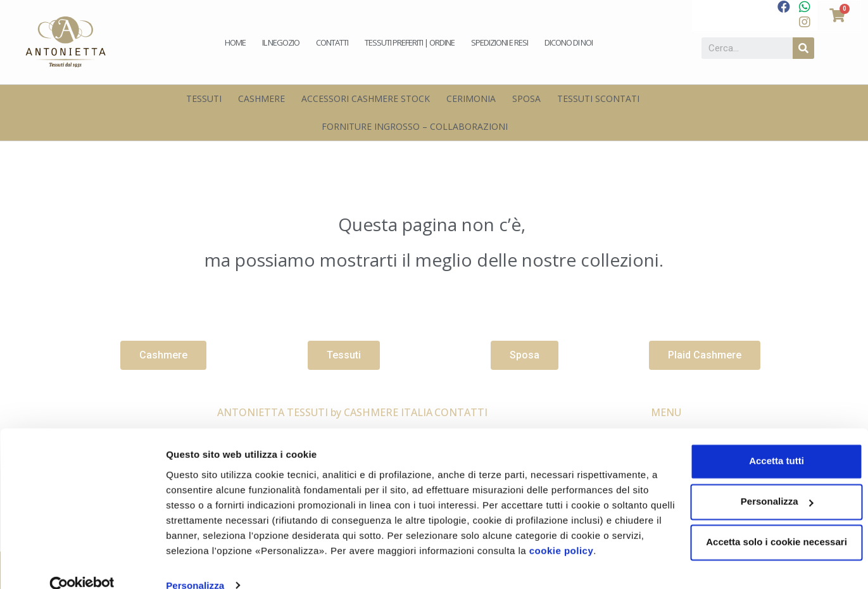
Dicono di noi (568, 42)
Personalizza (195, 564)
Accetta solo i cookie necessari (762, 521)
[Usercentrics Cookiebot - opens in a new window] (82, 564)
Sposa (526, 98)
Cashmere (261, 98)
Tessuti (204, 98)
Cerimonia (471, 98)
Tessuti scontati (598, 98)
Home (235, 42)
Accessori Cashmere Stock (365, 98)
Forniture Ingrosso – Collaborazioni (415, 126)
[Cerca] (803, 48)
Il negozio (280, 42)
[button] (163, 355)
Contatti (332, 42)
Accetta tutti (762, 439)
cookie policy (605, 529)
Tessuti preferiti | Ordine (410, 42)
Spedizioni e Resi (499, 42)
